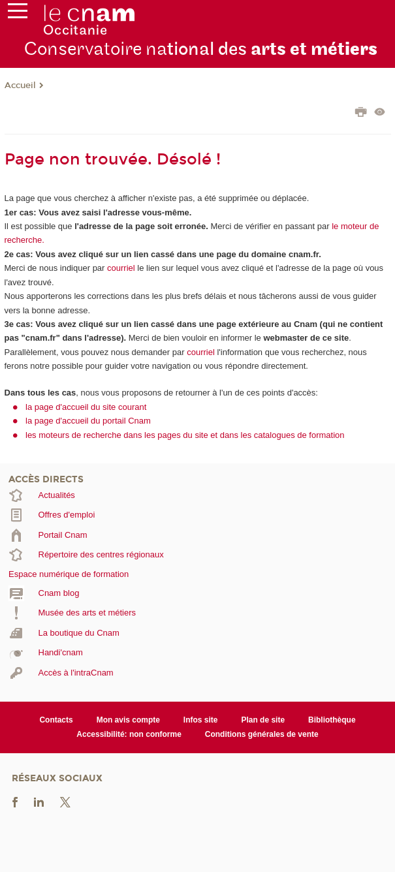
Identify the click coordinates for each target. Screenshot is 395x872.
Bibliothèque (332, 719)
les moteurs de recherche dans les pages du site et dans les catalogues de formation (185, 435)
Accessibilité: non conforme (129, 734)
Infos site (200, 719)
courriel (121, 268)
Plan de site (263, 719)
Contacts (55, 719)
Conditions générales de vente (262, 734)
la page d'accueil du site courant (85, 407)
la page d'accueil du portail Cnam (88, 421)
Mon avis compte (128, 719)
